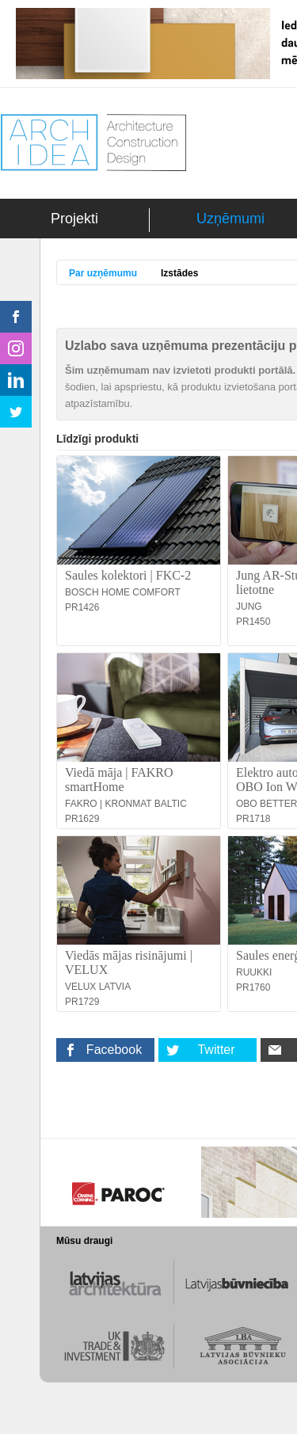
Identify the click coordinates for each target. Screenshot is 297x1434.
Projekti (74, 218)
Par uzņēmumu (103, 273)
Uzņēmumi (230, 218)
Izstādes (179, 273)
